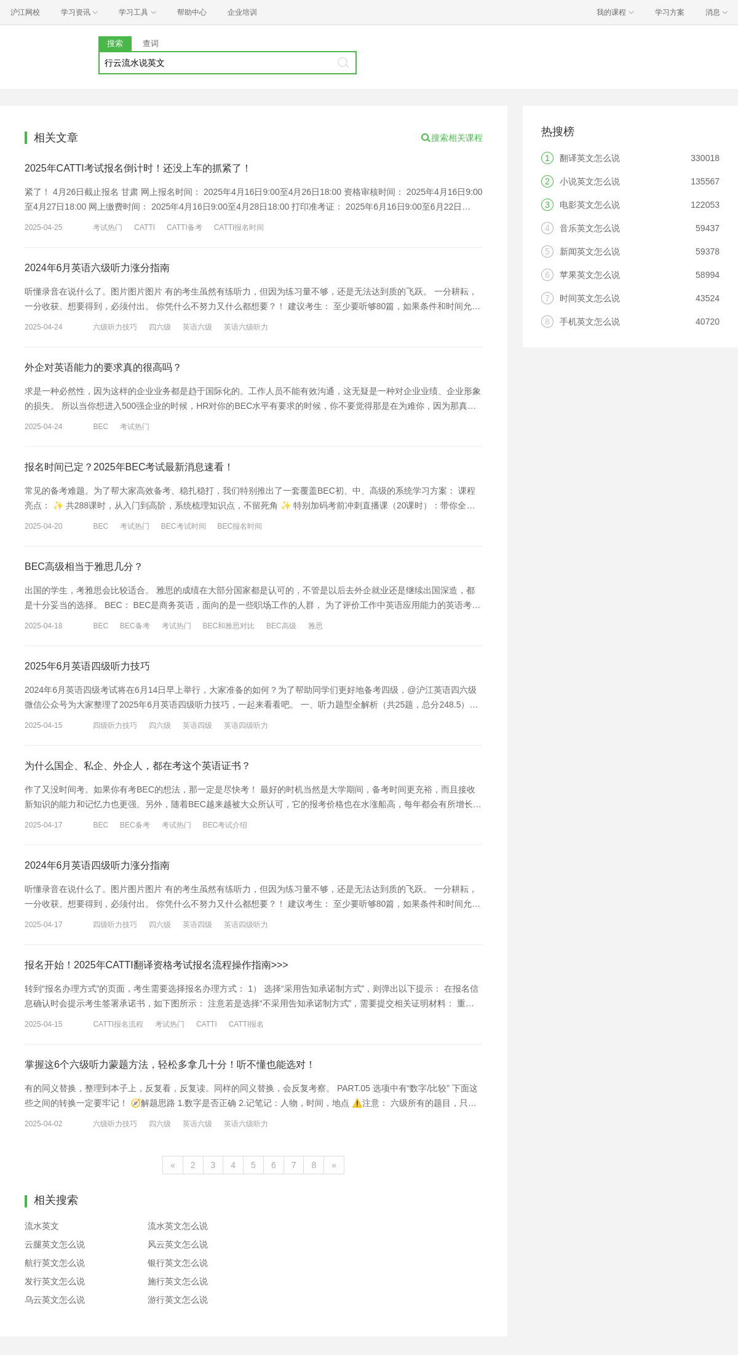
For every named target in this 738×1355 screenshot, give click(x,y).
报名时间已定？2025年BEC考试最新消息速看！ (129, 467)
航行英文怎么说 (55, 1263)
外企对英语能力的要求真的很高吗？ (103, 367)
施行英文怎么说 (178, 1281)
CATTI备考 (184, 227)
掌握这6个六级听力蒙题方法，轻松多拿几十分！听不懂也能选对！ (170, 1064)
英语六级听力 (246, 327)
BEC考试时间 (183, 526)
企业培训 (242, 12)
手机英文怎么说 (590, 321)
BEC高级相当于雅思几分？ (84, 566)
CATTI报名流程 (118, 1024)
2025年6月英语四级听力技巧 (88, 666)
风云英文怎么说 (178, 1244)
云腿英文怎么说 (55, 1244)
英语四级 (197, 725)
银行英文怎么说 (178, 1263)
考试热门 (107, 227)
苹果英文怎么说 (590, 275)
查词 (151, 43)
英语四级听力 (246, 725)
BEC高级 (281, 626)
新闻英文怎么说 (590, 251)
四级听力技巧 (115, 725)
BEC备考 (135, 626)
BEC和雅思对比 (228, 626)
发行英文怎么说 (55, 1281)
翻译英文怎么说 (590, 158)
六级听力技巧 (115, 327)
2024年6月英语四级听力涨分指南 (97, 865)
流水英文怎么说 (178, 1226)
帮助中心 (192, 12)
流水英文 (42, 1226)
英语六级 (197, 327)
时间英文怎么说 (590, 298)
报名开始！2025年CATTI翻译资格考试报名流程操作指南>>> (156, 965)
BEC (100, 426)
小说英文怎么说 (590, 181)
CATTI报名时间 (239, 227)
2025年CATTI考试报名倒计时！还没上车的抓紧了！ (138, 168)
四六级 (160, 327)
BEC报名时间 (239, 526)
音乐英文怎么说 (590, 228)
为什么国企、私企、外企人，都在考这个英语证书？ (138, 765)
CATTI (144, 227)
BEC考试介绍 (224, 825)
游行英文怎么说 (178, 1300)
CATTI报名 (246, 1024)
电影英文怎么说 (590, 205)
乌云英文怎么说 (55, 1300)
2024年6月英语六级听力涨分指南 (97, 268)
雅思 (315, 626)
